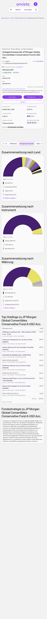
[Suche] (36, 10)
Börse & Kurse (5, 18)
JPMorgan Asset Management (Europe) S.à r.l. (20, 63)
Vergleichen (31, 97)
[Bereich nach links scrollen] (4, 144)
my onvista (28, 10)
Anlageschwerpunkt (27, 144)
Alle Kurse (13, 144)
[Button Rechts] (41, 97)
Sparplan (40, 144)
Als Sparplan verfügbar (15, 127)
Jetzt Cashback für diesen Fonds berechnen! (13, 89)
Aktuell (17, 10)
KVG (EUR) (19, 67)
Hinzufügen (12, 97)
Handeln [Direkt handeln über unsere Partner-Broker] (22, 102)
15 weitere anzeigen (10, 198)
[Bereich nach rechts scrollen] (42, 144)
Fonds (11, 18)
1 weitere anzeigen (9, 308)
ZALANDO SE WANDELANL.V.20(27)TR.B (16, 355)
